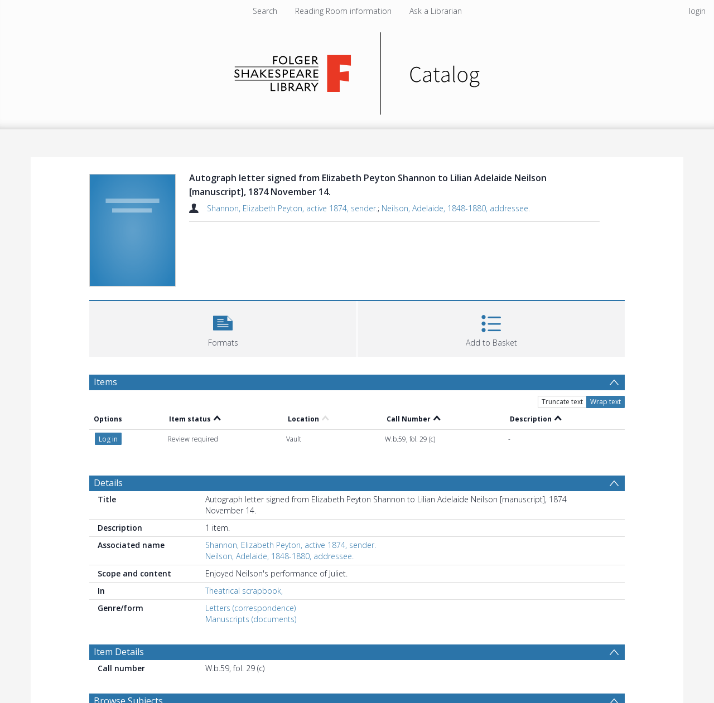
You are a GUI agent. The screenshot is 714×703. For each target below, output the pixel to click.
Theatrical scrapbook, (244, 590)
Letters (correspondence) (250, 608)
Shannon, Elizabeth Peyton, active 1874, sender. (292, 208)
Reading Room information (343, 11)
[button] (222, 327)
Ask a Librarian (435, 11)
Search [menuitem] (265, 11)
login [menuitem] (697, 11)
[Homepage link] (357, 70)
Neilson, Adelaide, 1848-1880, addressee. (456, 208)
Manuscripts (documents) (250, 619)
